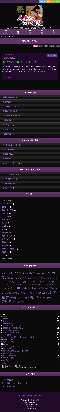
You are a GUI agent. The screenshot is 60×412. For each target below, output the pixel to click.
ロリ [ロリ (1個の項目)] (31, 284)
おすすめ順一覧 (8, 149)
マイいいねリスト (9, 129)
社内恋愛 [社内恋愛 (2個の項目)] (39, 293)
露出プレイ (6, 252)
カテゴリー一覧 (8, 125)
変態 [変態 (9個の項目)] (29, 288)
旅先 (3, 255)
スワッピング (6, 204)
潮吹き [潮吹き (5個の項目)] (24, 293)
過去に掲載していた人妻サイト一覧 (14, 383)
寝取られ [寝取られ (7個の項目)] (46, 288)
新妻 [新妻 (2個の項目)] (17, 293)
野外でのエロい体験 (10, 355)
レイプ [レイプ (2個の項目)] (25, 284)
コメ (57, 46)
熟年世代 (5, 213)
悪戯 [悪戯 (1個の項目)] (6, 293)
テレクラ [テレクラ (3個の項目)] (49, 282)
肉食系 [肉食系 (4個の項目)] (51, 298)
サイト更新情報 (7, 380)
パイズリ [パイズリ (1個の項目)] (17, 284)
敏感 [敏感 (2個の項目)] (11, 293)
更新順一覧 (9, 159)
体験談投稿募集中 (10, 97)
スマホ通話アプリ (9, 183)
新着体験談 (8, 102)
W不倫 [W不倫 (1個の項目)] (39, 273)
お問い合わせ (38, 395)
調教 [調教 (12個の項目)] (7, 301)
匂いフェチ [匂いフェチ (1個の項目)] (42, 284)
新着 (35, 46)
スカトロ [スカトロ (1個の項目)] (41, 282)
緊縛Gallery (7, 349)
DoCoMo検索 (8, 323)
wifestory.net (30, 406)
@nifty (5, 360)
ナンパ (4, 223)
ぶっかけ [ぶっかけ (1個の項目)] (47, 278)
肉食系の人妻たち (8, 249)
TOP (18, 395)
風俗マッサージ (7, 239)
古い (40, 46)
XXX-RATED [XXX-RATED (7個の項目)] (16, 278)
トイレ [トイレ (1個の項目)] (11, 284)
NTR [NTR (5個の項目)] (20, 273)
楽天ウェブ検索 (8, 346)
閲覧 (46, 46)
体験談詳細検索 (8, 134)
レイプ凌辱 (6, 216)
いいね (52, 46)
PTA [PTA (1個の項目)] (27, 273)
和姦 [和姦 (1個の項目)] (22, 288)
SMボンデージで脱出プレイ (13, 328)
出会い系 (5, 220)
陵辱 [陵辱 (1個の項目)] (21, 301)
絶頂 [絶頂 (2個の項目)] (46, 293)
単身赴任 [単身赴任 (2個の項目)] (51, 284)
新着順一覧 (8, 154)
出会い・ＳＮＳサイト (11, 188)
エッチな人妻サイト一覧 (12, 145)
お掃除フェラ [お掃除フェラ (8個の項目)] (34, 278)
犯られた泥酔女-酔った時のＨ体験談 (16, 351)
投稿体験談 (7, 120)
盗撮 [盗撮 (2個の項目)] (32, 293)
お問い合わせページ (9, 386)
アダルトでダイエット (11, 332)
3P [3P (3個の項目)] (4, 273)
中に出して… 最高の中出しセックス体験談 (18, 337)
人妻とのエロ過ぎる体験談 (12, 163)
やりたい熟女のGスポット (12, 330)
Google (5, 316)
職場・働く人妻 (7, 210)
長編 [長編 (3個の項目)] (16, 302)
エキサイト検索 (8, 358)
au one (5, 344)
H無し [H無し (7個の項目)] (12, 273)
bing (4, 321)
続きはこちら (6, 363)
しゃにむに (7, 335)
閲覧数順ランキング (10, 111)
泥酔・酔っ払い (7, 236)
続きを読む (8, 77)
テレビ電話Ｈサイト (10, 179)
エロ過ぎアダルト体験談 (12, 326)
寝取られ (5, 242)
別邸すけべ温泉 (8, 342)
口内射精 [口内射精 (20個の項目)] (11, 288)
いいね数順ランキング (11, 106)
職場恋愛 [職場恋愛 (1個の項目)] (43, 298)
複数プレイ (6, 207)
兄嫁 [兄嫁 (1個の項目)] (36, 284)
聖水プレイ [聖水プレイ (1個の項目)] (24, 298)
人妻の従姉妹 (8, 58)
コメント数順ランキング (12, 115)
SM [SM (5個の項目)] (32, 273)
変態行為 (5, 233)
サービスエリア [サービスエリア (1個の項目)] (31, 282)
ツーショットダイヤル (11, 174)
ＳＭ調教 (5, 245)
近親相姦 (5, 226)
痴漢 (3, 229)
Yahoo (5, 319)
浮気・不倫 (6, 200)
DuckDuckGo (8, 339)
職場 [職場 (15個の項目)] (34, 297)
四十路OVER (8, 353)
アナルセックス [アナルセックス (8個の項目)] (15, 281)
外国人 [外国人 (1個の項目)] (37, 288)
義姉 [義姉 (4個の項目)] (15, 298)
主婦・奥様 (6, 258)
